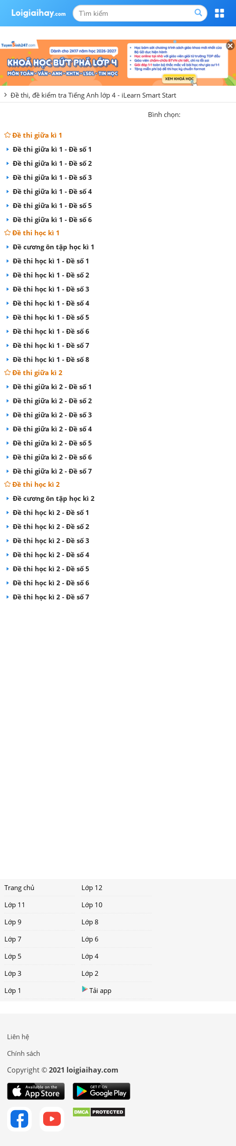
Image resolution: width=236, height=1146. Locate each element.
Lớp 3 (13, 973)
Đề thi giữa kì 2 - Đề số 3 (51, 414)
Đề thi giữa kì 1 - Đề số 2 (51, 163)
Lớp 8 (90, 921)
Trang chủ (19, 887)
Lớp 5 (13, 956)
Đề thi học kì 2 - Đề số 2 (50, 526)
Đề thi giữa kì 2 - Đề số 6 (57, 457)
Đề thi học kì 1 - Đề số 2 (50, 274)
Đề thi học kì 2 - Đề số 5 (50, 568)
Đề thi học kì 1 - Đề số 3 (50, 289)
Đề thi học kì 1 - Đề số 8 (55, 359)
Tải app (96, 990)
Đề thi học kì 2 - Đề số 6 (55, 582)
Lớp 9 (13, 921)
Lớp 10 (92, 904)
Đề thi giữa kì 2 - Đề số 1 (51, 386)
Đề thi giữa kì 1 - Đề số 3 (51, 177)
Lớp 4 (90, 956)
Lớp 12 (92, 887)
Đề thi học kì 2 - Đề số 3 (50, 540)
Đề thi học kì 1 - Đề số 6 (55, 331)
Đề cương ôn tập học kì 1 (53, 246)
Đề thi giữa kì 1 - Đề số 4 (51, 191)
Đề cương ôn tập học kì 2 (53, 498)
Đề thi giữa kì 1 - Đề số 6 (51, 219)
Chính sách (23, 1053)
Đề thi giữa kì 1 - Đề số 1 (51, 149)
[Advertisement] (118, 737)
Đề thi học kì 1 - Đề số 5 (50, 317)
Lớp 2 (90, 973)
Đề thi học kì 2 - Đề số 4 (50, 554)
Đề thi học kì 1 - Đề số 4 (50, 303)
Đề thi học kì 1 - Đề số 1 (50, 260)
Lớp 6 (90, 938)
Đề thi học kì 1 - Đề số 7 (55, 345)
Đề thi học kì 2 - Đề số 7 (55, 596)
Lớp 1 (13, 990)
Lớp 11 (15, 904)
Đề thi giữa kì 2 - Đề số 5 (51, 442)
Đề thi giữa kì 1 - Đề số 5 (51, 205)
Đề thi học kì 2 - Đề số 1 (50, 512)
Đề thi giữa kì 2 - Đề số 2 (51, 400)
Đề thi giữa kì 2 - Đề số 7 (57, 471)
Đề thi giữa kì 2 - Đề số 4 (51, 428)
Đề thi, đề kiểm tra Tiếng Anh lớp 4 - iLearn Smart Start (93, 95)
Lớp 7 (13, 938)
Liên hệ (18, 1036)
